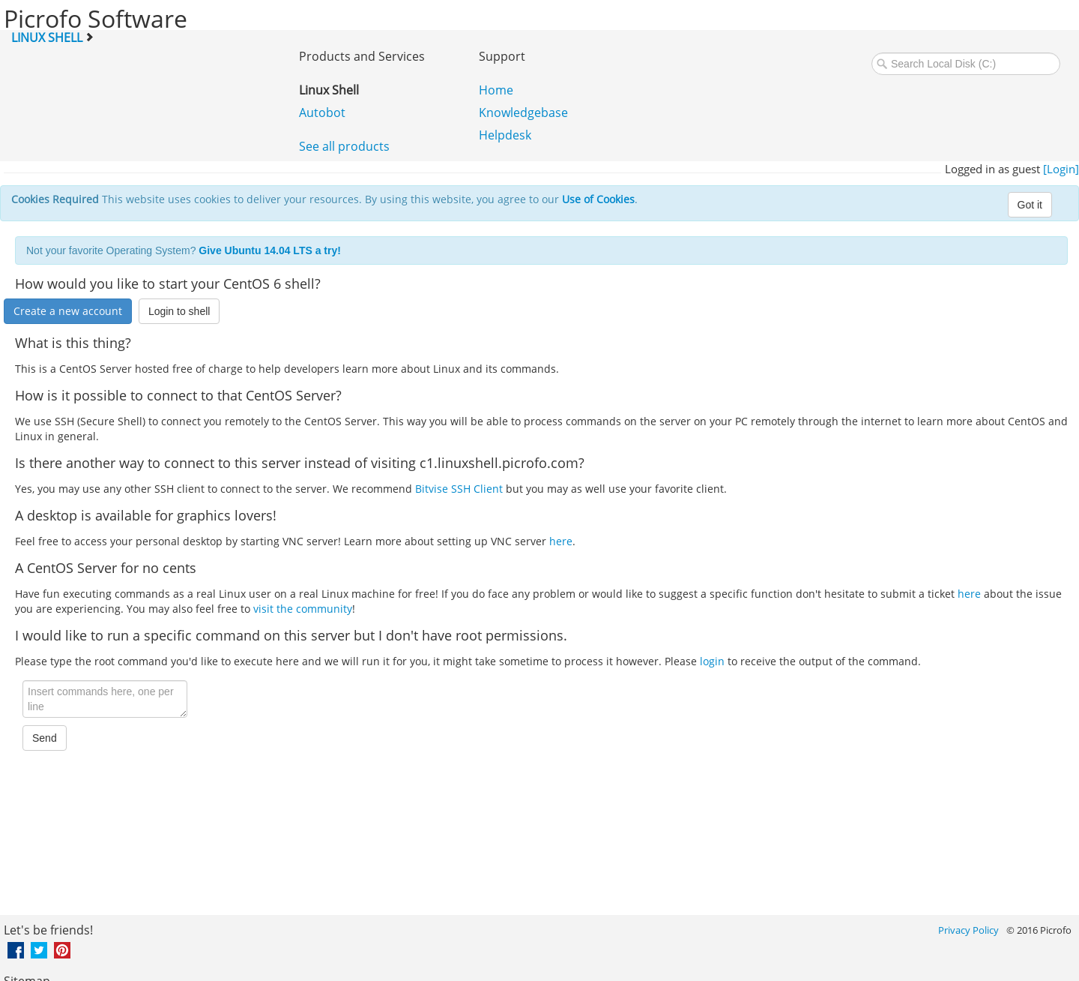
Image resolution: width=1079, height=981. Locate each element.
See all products (344, 146)
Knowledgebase (523, 112)
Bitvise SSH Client (459, 489)
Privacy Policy (968, 930)
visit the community (302, 609)
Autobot (322, 112)
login (712, 661)
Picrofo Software (95, 18)
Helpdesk (505, 135)
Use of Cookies (598, 199)
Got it (1030, 205)
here (560, 541)
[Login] (1061, 168)
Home (496, 90)
